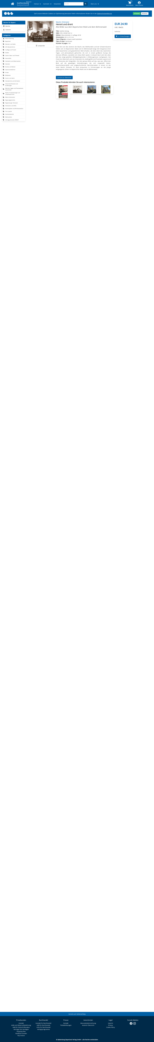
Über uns (94, 4)
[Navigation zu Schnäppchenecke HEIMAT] (13, 120)
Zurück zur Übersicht (64, 77)
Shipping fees (21, 1031)
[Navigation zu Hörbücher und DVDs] (13, 105)
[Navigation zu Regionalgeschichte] (13, 100)
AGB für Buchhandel (43, 1025)
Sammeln (46, 4)
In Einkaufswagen (123, 36)
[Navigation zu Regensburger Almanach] (13, 103)
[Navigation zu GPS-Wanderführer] (13, 47)
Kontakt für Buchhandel (43, 1023)
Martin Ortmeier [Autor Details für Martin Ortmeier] (62, 22)
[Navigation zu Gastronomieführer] (13, 69)
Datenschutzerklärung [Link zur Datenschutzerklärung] (104, 13)
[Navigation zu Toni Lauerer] (13, 111)
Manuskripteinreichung (88, 1023)
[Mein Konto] (139, 4)
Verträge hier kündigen (21, 1029)
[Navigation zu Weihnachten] (13, 117)
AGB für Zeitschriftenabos (21, 1027)
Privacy (110, 1025)
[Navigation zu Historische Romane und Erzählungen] (13, 84)
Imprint (110, 1023)
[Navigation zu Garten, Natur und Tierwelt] (13, 55)
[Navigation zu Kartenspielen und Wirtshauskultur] (13, 108)
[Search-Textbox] (74, 4)
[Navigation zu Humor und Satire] (13, 78)
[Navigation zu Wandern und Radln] (13, 44)
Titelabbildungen (66, 1025)
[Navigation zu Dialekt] (13, 52)
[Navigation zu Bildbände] (13, 75)
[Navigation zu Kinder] (13, 72)
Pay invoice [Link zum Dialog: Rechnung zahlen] (21, 1035)
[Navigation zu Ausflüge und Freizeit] (13, 49)
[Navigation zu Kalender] (13, 64)
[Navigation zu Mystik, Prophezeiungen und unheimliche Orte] (13, 93)
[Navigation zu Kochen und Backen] (13, 66)
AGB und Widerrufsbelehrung (21, 1025)
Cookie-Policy (110, 1027)
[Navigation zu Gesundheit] (13, 58)
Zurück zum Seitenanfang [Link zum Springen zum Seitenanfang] (77, 1014)
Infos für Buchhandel (43, 1027)
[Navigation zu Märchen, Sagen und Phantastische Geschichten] (13, 89)
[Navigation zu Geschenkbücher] (13, 114)
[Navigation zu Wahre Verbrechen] (13, 97)
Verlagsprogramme (43, 1029)
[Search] (85, 4)
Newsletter (57, 4)
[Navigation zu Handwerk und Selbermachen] (13, 61)
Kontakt (21, 1023)
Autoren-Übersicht (88, 1025)
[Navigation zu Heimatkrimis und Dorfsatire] (13, 81)
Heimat (36, 4)
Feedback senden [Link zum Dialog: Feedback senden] (21, 1033)
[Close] (137, 13)
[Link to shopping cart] (129, 4)
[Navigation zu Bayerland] (13, 41)
